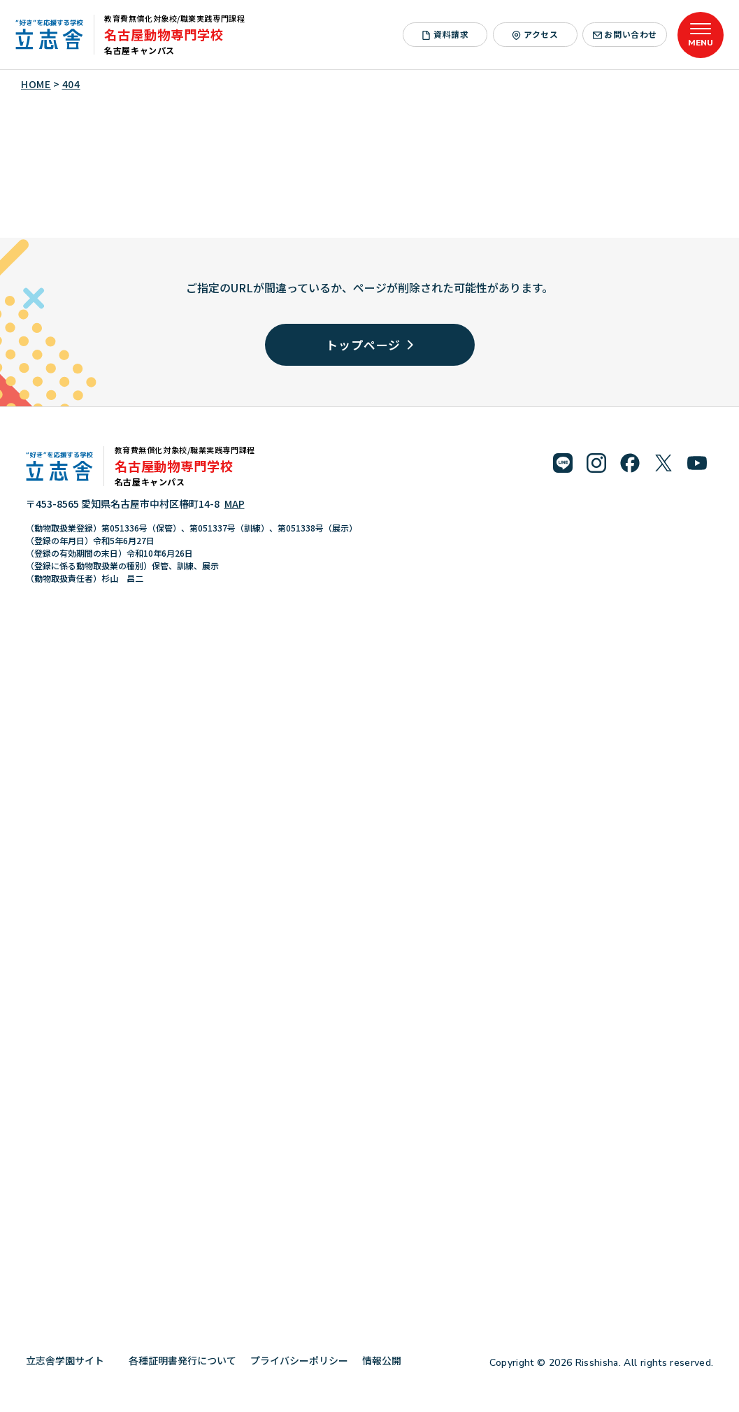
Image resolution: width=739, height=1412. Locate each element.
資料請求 (445, 34)
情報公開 (387, 1360)
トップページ (369, 344)
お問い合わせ (625, 34)
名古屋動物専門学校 (163, 34)
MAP (234, 504)
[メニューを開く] (700, 35)
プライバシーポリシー (299, 1360)
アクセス (535, 34)
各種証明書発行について (182, 1360)
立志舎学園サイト (70, 1360)
